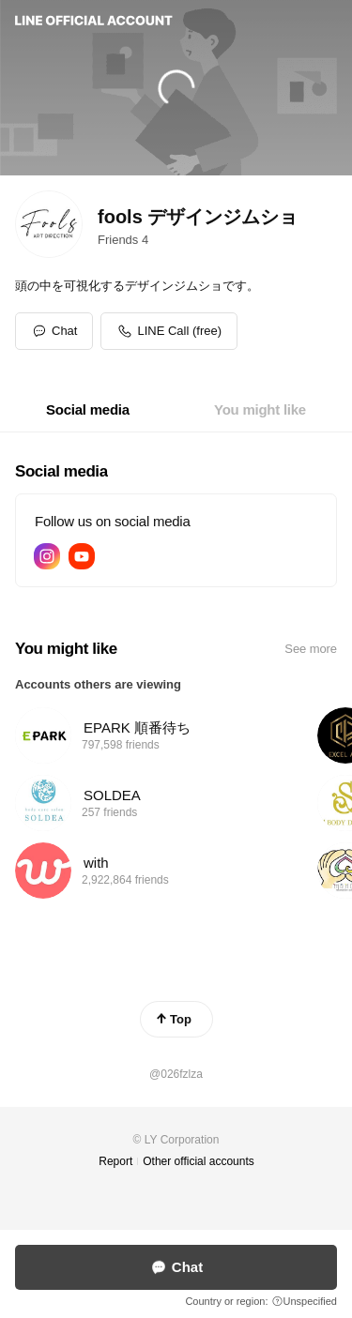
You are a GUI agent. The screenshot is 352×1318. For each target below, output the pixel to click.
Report (115, 1161)
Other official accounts (198, 1161)
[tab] (88, 409)
